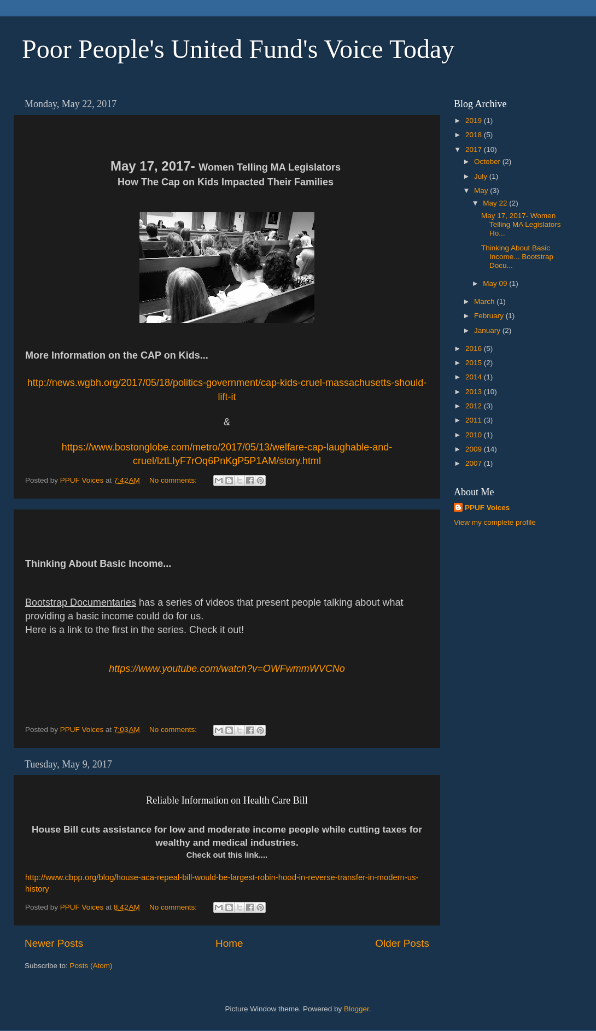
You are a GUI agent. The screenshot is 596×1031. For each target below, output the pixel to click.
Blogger (356, 1009)
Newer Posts (54, 943)
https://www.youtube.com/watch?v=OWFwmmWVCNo (227, 668)
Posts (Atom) (91, 966)
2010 (474, 435)
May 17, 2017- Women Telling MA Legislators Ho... (522, 224)
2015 (474, 363)
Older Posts (402, 943)
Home (229, 943)
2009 (474, 449)
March (485, 301)
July (481, 176)
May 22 (496, 203)
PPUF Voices (487, 507)
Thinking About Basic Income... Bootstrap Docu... (517, 257)
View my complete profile (495, 522)
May (482, 190)
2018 (474, 135)
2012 (474, 406)
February (490, 316)
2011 (474, 420)
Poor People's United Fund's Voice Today (238, 48)
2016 (474, 348)
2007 (474, 463)
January (488, 330)
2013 (474, 392)
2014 (474, 377)
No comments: (174, 480)
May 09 (496, 283)
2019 (474, 120)
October (488, 161)
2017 (474, 149)
